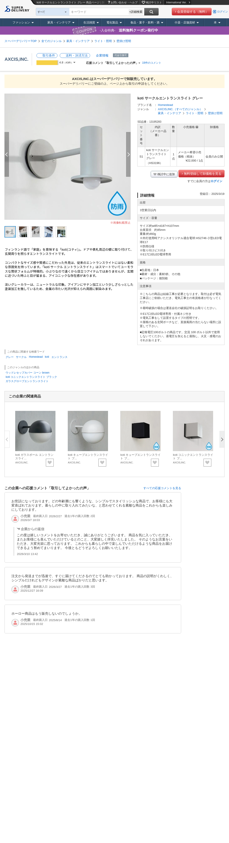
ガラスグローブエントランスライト (27, 381)
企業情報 (102, 55)
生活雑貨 (89, 22)
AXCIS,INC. (16, 59)
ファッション (21, 22)
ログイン (222, 11)
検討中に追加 (166, 174)
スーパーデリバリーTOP (20, 41)
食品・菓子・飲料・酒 (144, 22)
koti (47, 356)
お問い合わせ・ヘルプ (124, 2)
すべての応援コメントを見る (162, 488)
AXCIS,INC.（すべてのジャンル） (180, 109)
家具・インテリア (59, 22)
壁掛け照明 (124, 41)
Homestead (165, 105)
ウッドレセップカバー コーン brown (27, 372)
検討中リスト (154, 2)
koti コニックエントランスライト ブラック (31, 376)
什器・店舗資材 (185, 22)
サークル (21, 357)
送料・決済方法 (77, 55)
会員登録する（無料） (192, 11)
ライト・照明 (103, 41)
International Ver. (178, 2)
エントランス (59, 357)
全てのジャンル (51, 41)
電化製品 (112, 22)
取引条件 (48, 55)
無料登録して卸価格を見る (202, 173)
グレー (10, 357)
